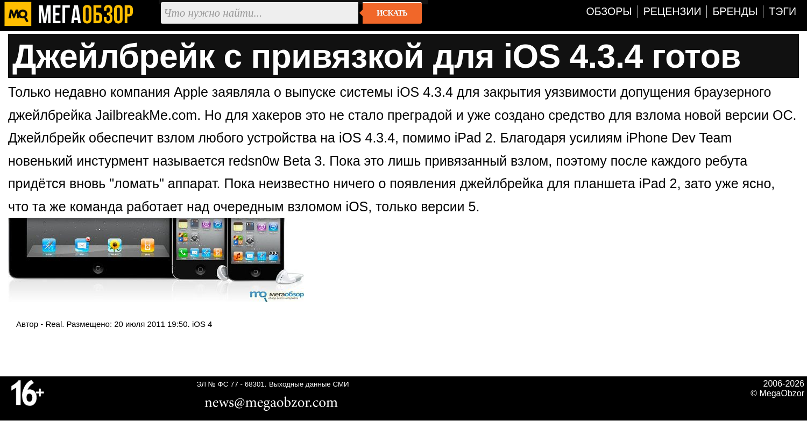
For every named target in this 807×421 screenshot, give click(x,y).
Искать (392, 13)
